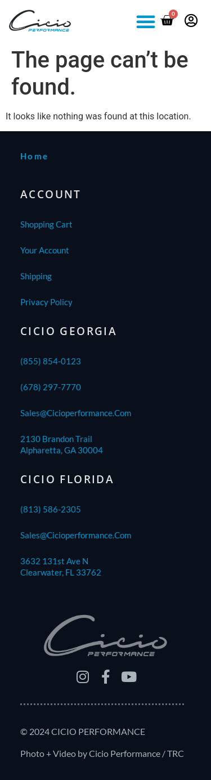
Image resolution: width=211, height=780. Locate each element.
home (34, 156)
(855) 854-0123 (50, 361)
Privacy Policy (46, 302)
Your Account (44, 250)
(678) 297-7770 (50, 387)
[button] (146, 21)
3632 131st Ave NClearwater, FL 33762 (60, 566)
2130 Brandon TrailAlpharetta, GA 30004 (61, 444)
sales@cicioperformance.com (75, 413)
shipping (36, 276)
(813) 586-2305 (50, 509)
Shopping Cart (46, 224)
